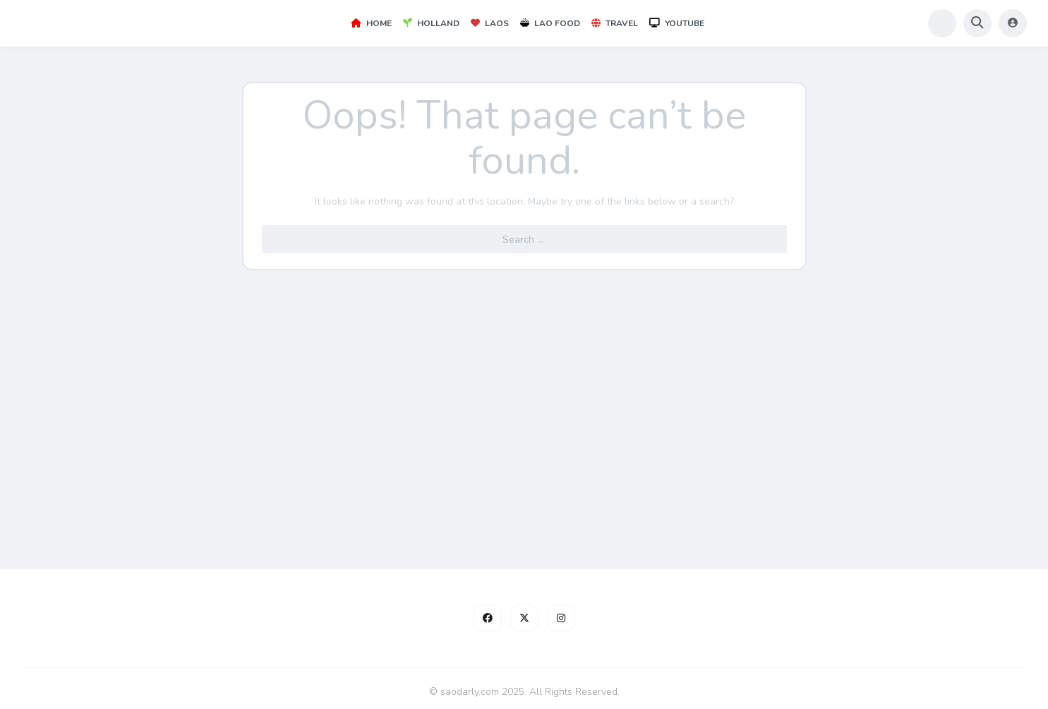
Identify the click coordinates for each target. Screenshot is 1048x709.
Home (371, 23)
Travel (614, 23)
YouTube (676, 23)
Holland (431, 23)
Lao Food (550, 23)
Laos (490, 23)
